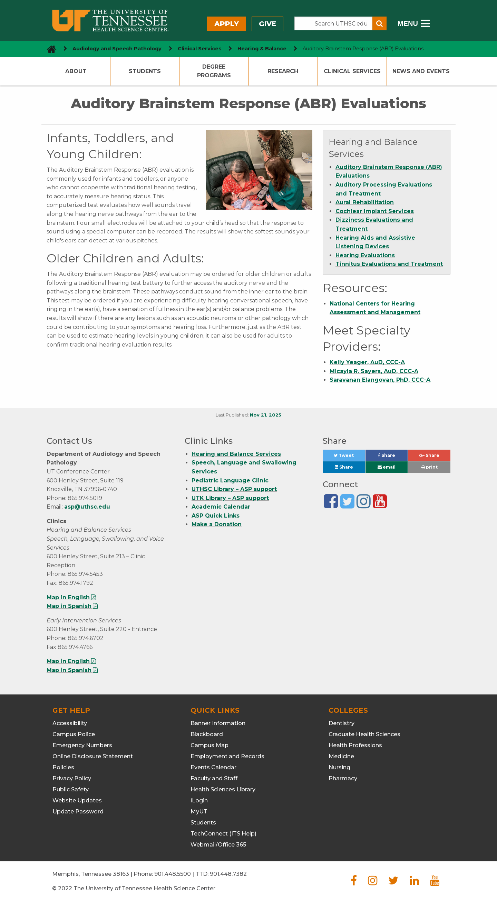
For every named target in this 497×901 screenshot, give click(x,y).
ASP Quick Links (216, 515)
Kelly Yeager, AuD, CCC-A (367, 362)
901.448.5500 (172, 874)
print (429, 467)
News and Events (421, 71)
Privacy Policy (71, 778)
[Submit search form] (379, 23)
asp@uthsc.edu (87, 506)
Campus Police (73, 734)
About (76, 71)
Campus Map (209, 745)
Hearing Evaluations (365, 255)
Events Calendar (213, 767)
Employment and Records (227, 756)
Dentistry (341, 723)
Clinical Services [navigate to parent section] (200, 49)
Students (145, 71)
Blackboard (207, 734)
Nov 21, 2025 (265, 415)
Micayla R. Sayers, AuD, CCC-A (374, 371)
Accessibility (69, 723)
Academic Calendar (221, 506)
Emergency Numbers (82, 745)
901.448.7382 (228, 874)
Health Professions (355, 745)
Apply (226, 24)
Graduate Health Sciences (364, 734)
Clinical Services (352, 71)
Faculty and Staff (214, 778)
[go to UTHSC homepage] (48, 48)
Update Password (78, 811)
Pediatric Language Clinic (230, 480)
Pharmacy (343, 778)
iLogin (199, 800)
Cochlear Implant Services (374, 211)
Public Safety (70, 789)
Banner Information (218, 723)
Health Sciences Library (223, 789)
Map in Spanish (69, 606)
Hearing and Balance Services (236, 454)
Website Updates (77, 800)
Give (267, 24)
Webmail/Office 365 (218, 844)
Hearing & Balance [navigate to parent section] (261, 49)
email (387, 467)
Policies (63, 767)
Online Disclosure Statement (92, 756)
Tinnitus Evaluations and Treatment (389, 264)
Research (282, 71)
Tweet (349, 457)
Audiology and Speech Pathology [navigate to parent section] (117, 49)
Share (393, 457)
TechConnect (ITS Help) (223, 833)
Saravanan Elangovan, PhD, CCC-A (380, 380)
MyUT (199, 811)
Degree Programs (214, 71)
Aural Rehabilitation (364, 202)
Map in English (68, 597)
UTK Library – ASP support (230, 498)
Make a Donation (217, 524)
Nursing (339, 767)
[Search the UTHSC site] (333, 23)
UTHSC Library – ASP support (234, 489)
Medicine (341, 756)
